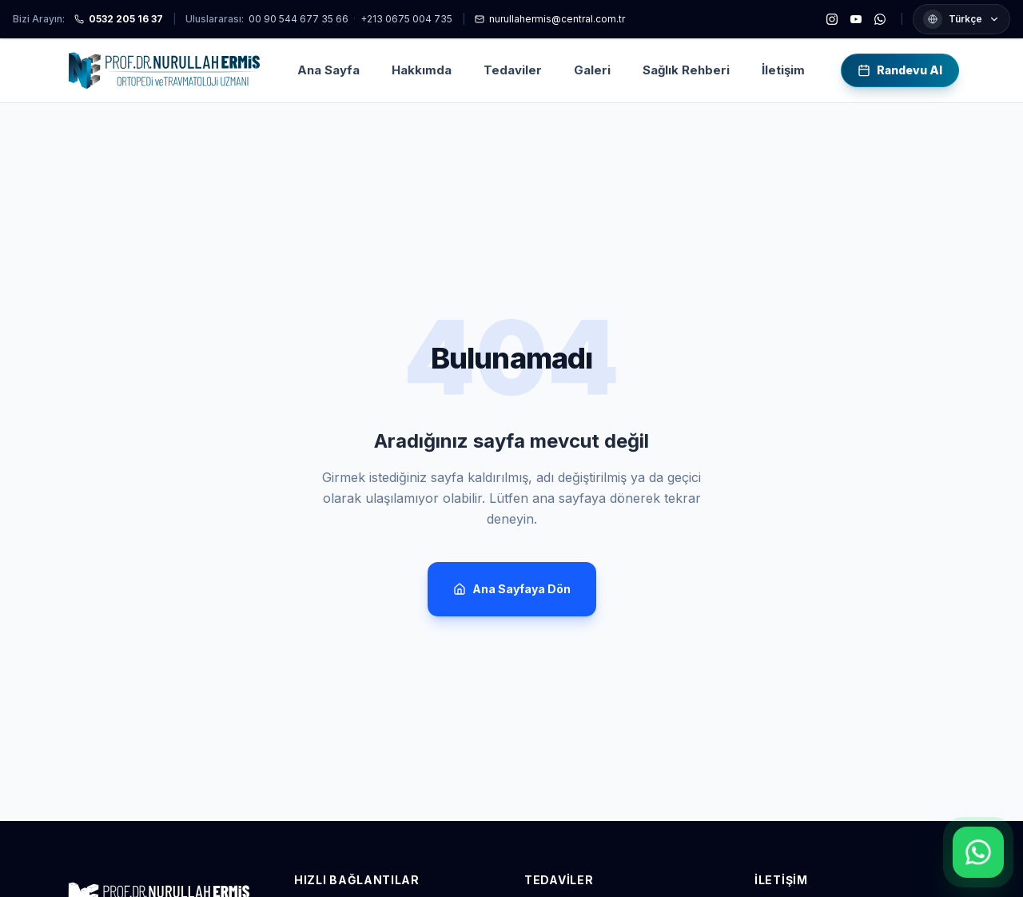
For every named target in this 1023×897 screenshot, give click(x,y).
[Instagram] (832, 19)
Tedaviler (513, 70)
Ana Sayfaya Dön (512, 589)
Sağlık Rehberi (686, 70)
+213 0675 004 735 (406, 19)
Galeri (592, 70)
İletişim (783, 70)
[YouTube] (856, 19)
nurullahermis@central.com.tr (550, 19)
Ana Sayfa (328, 70)
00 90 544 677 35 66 (298, 19)
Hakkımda (422, 70)
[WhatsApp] (880, 19)
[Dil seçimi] (961, 19)
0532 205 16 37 (118, 19)
